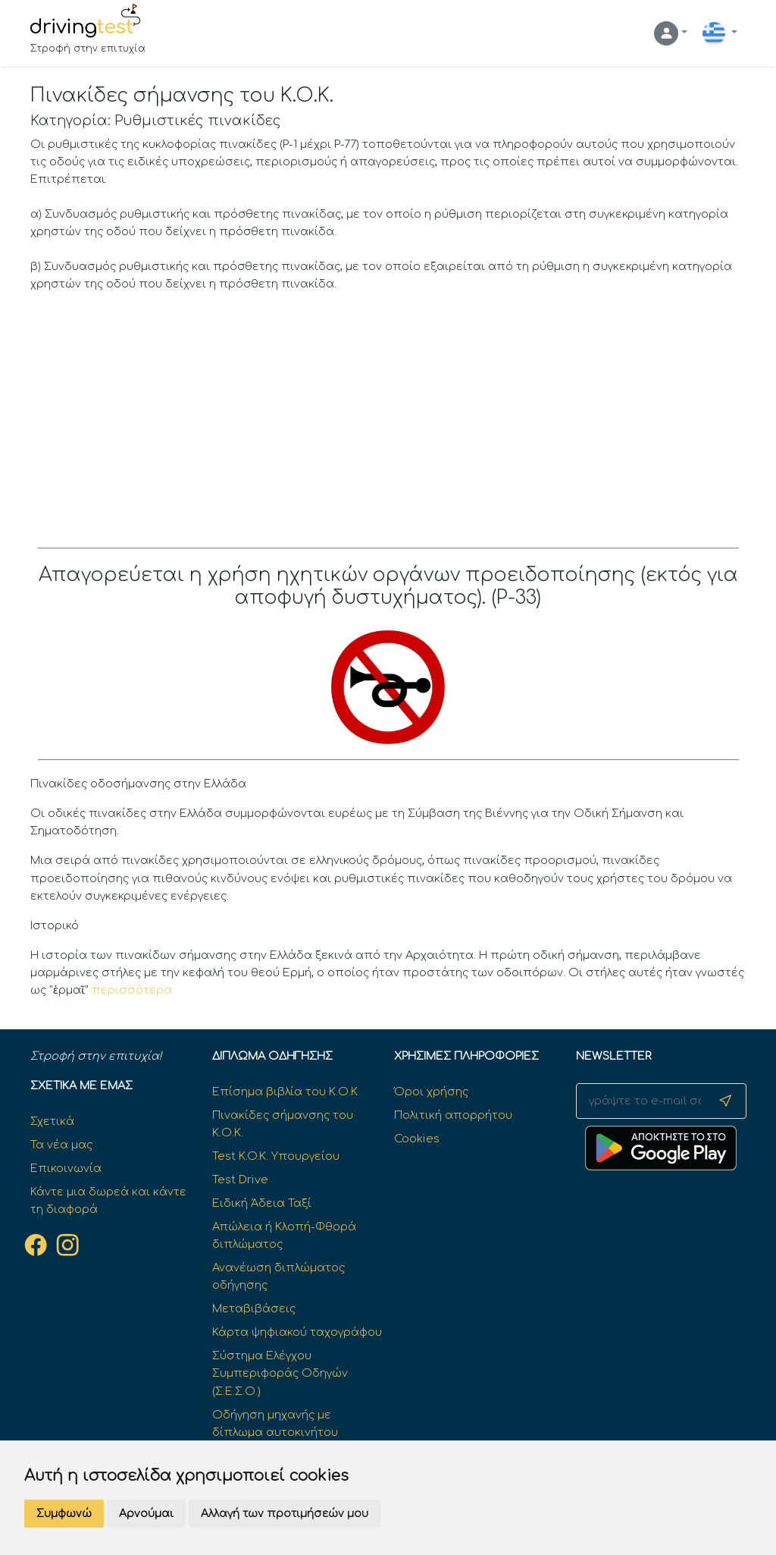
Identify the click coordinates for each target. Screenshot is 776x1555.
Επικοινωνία (66, 1168)
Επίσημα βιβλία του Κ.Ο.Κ (285, 1091)
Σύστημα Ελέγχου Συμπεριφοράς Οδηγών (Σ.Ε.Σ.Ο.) (280, 1372)
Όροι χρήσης (431, 1091)
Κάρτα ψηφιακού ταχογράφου (297, 1332)
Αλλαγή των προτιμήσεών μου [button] (284, 1513)
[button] (670, 33)
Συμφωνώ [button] (64, 1513)
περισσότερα (132, 990)
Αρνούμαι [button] (146, 1513)
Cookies (417, 1138)
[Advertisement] (388, 419)
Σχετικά (52, 1121)
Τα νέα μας (61, 1145)
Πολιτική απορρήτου (453, 1115)
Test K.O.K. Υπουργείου (276, 1156)
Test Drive (240, 1179)
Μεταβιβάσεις (254, 1308)
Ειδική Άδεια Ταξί (261, 1203)
